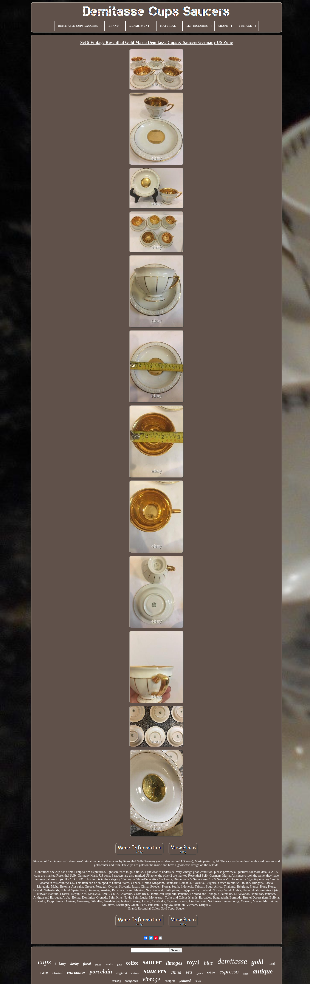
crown (98, 965)
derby (74, 964)
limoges (174, 963)
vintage (151, 979)
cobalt (57, 972)
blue (208, 963)
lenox (245, 973)
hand (271, 963)
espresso (229, 972)
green (200, 973)
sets (189, 972)
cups (44, 962)
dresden (109, 964)
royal (193, 962)
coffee (132, 963)
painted (185, 980)
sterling (116, 980)
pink (119, 964)
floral (87, 964)
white (211, 973)
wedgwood (131, 980)
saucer (152, 962)
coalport (170, 980)
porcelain (101, 971)
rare (44, 972)
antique (263, 971)
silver (198, 980)
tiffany (60, 963)
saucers (155, 971)
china (176, 972)
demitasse (232, 961)
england (121, 973)
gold (257, 962)
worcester (76, 972)
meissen (135, 973)
